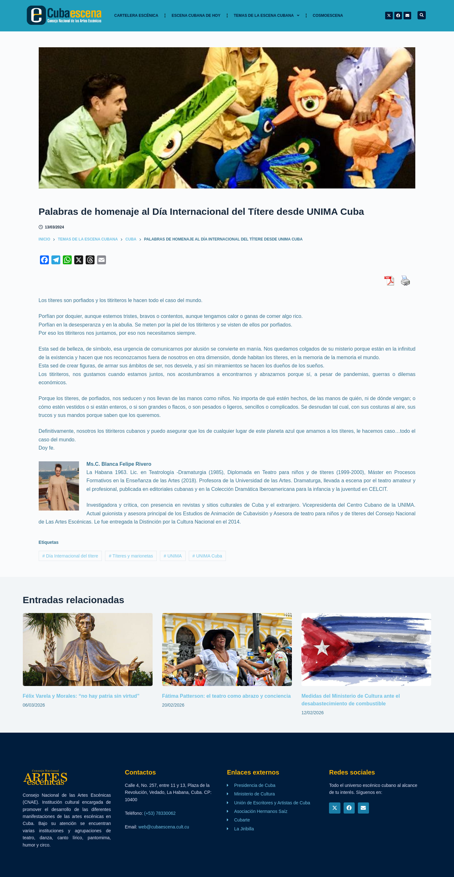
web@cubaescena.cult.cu (163, 826)
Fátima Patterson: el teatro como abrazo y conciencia (226, 696)
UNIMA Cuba (207, 555)
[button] (422, 15)
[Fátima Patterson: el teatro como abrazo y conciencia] (227, 649)
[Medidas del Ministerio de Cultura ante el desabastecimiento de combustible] (366, 649)
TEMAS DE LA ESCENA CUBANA (266, 15)
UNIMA (173, 555)
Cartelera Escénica (136, 15)
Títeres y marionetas (131, 555)
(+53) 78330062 (159, 813)
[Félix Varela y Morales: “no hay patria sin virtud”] (88, 649)
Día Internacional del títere (70, 555)
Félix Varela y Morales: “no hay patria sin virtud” (81, 696)
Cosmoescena (328, 15)
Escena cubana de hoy (196, 15)
